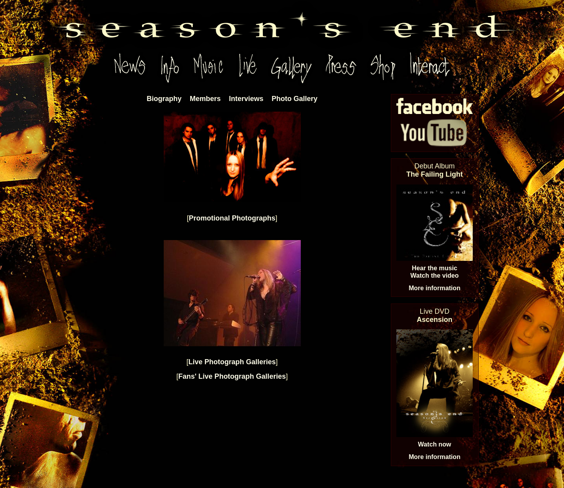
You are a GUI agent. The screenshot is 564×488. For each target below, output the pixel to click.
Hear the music (434, 267)
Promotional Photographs (232, 218)
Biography (163, 99)
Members (205, 99)
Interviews (246, 99)
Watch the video (434, 275)
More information (434, 287)
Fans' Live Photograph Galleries (232, 376)
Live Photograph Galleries (232, 362)
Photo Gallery (295, 99)
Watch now (434, 444)
